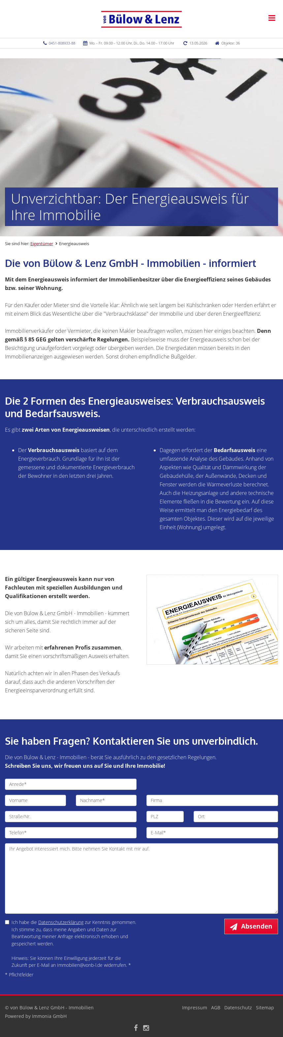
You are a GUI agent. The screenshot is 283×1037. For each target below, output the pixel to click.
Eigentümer (41, 243)
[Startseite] (141, 18)
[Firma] (212, 800)
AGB (215, 1007)
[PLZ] (165, 816)
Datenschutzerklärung (60, 922)
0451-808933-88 (62, 43)
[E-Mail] (212, 832)
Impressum (194, 1007)
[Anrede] (71, 784)
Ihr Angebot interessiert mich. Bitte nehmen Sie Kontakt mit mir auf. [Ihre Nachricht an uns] (141, 878)
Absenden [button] (256, 926)
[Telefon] (71, 832)
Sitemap (265, 1007)
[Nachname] (106, 800)
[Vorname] (35, 800)
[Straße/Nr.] (71, 816)
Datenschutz (238, 1007)
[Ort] (236, 816)
